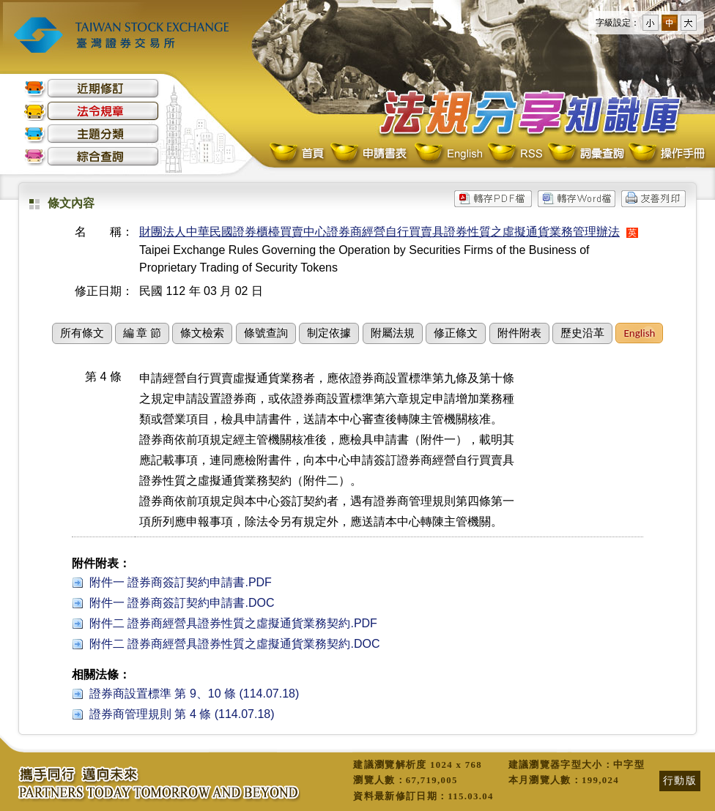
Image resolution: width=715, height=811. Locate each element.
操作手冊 (666, 154)
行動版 (680, 780)
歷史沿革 (582, 333)
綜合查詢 (91, 156)
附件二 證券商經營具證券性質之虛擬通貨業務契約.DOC (234, 644)
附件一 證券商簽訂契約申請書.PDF (180, 582)
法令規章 (91, 111)
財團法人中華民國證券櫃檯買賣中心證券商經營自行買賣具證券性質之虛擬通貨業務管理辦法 (379, 231)
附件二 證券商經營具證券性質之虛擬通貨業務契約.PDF (233, 623)
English (448, 154)
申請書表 (369, 154)
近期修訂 (91, 88)
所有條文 (82, 333)
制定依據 (329, 333)
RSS (515, 154)
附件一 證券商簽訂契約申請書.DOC (181, 603)
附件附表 (519, 333)
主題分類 (91, 133)
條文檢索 (202, 333)
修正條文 (456, 333)
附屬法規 (393, 333)
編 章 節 (142, 333)
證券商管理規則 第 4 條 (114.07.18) (182, 714)
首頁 (298, 154)
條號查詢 (266, 333)
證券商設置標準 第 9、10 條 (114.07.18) (194, 693)
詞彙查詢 (585, 154)
